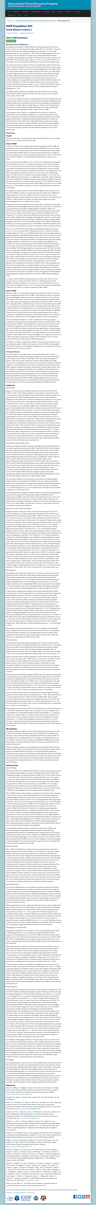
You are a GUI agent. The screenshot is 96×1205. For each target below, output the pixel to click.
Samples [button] (60, 11)
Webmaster (9, 1193)
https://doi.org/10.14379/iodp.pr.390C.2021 (19, 1094)
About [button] (20, 15)
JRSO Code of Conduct (28, 1193)
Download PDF (11, 41)
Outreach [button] (78, 11)
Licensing (17, 1193)
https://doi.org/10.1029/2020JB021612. (28, 1118)
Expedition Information (27, 33)
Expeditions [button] (16, 11)
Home (9, 11)
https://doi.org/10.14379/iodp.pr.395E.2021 (19, 1147)
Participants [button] (25, 11)
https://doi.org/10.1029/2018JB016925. (29, 1109)
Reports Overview (12, 33)
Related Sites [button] (12, 15)
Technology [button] (47, 11)
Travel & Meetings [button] (36, 11)
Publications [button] (69, 11)
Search (26, 15)
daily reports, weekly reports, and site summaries (35, 21)
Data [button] (54, 11)
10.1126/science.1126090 (31, 1180)
